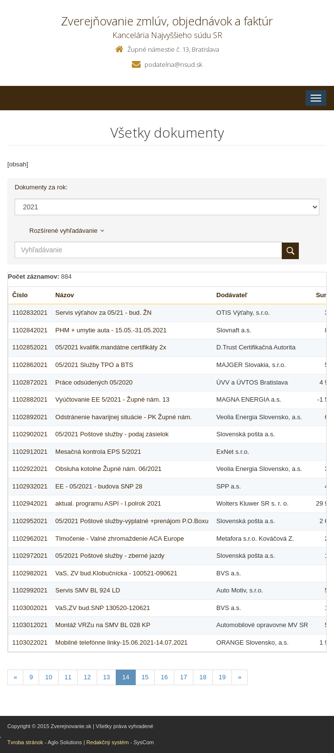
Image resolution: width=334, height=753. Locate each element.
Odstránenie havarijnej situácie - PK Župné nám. (123, 417)
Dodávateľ (232, 295)
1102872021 (29, 382)
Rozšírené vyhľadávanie (66, 230)
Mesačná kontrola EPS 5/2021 (98, 451)
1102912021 (29, 451)
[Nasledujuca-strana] (239, 678)
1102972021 (29, 555)
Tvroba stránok (25, 742)
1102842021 (29, 330)
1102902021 (29, 434)
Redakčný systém (107, 742)
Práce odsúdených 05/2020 (93, 382)
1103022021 (29, 642)
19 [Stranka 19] (222, 677)
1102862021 (29, 364)
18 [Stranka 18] (202, 677)
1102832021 (29, 312)
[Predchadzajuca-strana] (15, 678)
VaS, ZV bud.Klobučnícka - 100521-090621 (116, 573)
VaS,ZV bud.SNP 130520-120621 (102, 607)
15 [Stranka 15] (145, 677)
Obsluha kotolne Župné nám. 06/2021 (108, 468)
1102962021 (29, 538)
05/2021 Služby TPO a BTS (94, 364)
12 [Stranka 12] (87, 677)
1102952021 (29, 521)
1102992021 (29, 590)
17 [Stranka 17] (183, 677)
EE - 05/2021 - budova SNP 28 (98, 486)
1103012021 (29, 625)
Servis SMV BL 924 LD (87, 590)
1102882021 (29, 399)
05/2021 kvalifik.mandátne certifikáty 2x (110, 347)
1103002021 (29, 607)
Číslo (20, 295)
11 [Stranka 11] (67, 677)
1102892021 (29, 417)
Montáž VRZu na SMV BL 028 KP (102, 625)
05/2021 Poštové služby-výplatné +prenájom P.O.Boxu (132, 521)
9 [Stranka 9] (31, 677)
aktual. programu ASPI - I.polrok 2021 (108, 503)
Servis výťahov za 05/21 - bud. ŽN (103, 312)
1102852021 (29, 347)
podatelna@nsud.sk (173, 64)
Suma (324, 295)
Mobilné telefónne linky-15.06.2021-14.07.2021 (121, 642)
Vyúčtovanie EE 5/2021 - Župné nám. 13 (112, 399)
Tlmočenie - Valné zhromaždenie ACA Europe (119, 538)
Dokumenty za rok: (41, 187)
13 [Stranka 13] (106, 677)
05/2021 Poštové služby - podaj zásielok (111, 434)
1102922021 (29, 468)
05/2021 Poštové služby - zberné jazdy (109, 555)
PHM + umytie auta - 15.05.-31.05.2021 (111, 330)
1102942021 (29, 503)
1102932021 (29, 486)
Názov (64, 295)
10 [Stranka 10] (48, 677)
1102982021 (29, 573)
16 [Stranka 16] (164, 677)
